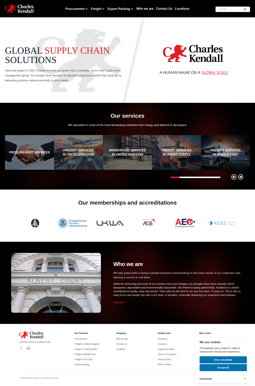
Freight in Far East (83, 359)
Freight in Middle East (85, 354)
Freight (98, 9)
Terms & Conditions (167, 354)
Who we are (145, 8)
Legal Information (166, 349)
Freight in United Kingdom (87, 344)
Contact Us (164, 8)
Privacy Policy (164, 359)
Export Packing (120, 9)
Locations (182, 8)
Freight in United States (86, 349)
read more (120, 302)
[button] (234, 177)
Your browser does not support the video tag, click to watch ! (193, 60)
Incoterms (162, 344)
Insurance (162, 339)
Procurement (77, 9)
